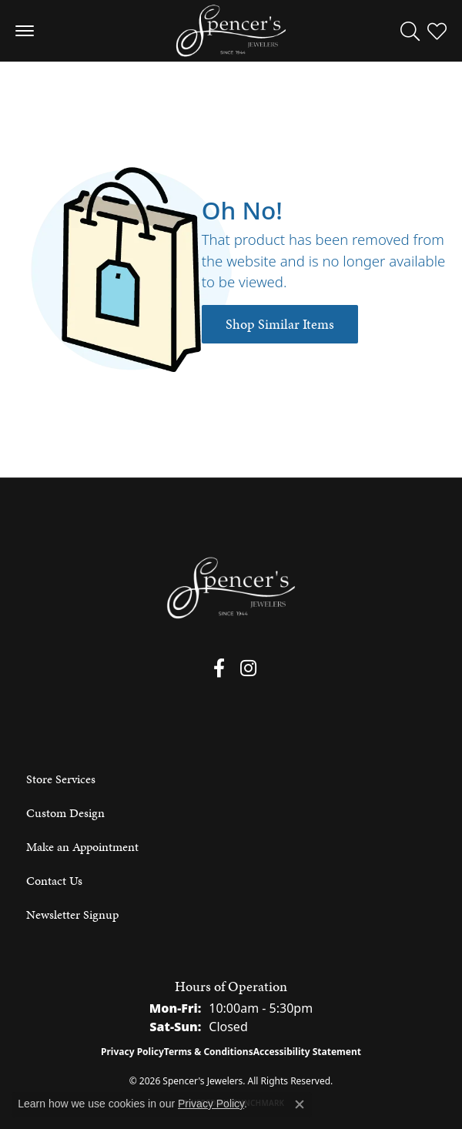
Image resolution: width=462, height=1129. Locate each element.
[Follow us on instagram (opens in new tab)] (248, 668)
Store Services (60, 779)
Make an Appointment (82, 847)
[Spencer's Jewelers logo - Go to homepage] (231, 31)
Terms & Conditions (208, 1051)
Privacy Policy (132, 1051)
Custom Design (65, 813)
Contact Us (54, 880)
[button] (410, 30)
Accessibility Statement (307, 1051)
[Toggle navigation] (25, 31)
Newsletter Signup (72, 914)
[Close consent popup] (299, 1104)
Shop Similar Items (280, 324)
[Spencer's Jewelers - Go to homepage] (231, 588)
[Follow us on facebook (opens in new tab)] (219, 668)
